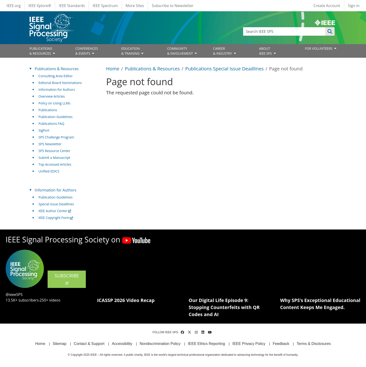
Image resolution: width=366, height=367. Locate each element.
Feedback (281, 344)
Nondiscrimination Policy (160, 344)
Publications (47, 110)
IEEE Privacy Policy (248, 344)
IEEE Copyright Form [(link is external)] (55, 217)
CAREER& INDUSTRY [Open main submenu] (223, 51)
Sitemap (59, 344)
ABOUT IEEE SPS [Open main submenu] (266, 51)
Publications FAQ (51, 123)
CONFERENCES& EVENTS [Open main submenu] (86, 51)
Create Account (326, 5)
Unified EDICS (48, 171)
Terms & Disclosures (314, 344)
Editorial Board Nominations (60, 82)
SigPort (43, 130)
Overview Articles (51, 96)
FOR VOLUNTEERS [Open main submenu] (319, 48)
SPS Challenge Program (56, 137)
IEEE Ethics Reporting (206, 344)
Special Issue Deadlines (56, 204)
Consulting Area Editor (55, 76)
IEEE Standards (72, 5)
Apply (330, 31)
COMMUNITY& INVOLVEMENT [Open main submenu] (180, 51)
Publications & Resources (152, 68)
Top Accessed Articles (54, 164)
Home (113, 68)
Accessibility (122, 344)
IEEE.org (14, 5)
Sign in (353, 5)
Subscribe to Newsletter (172, 5)
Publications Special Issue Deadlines (224, 68)
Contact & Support (89, 344)
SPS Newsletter (49, 144)
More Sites (135, 5)
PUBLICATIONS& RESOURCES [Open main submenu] (41, 51)
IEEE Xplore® (39, 5)
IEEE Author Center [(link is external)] (54, 211)
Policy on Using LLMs (54, 103)
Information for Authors (56, 89)
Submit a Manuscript (54, 157)
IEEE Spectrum (105, 5)
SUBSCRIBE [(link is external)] (67, 278)
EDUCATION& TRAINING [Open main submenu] (130, 51)
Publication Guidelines (55, 117)
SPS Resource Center (54, 151)
